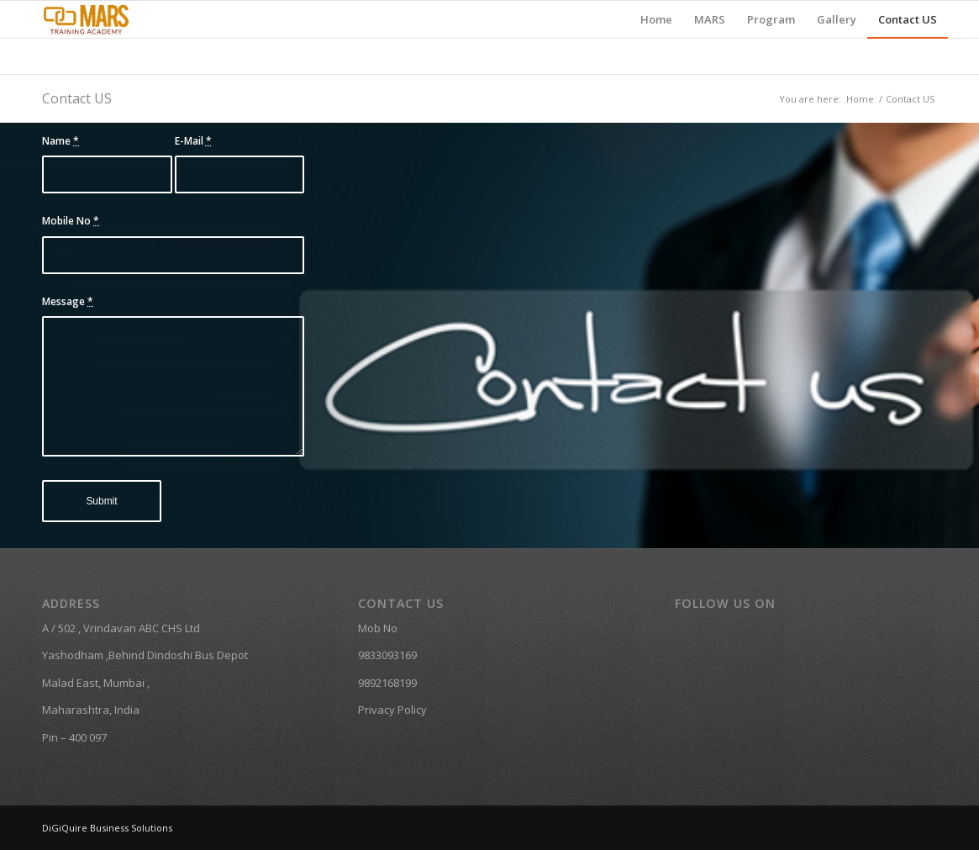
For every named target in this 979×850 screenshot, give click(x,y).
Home (860, 98)
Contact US (77, 98)
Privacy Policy (392, 709)
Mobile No (70, 221)
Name (60, 141)
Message (67, 301)
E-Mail (193, 141)
